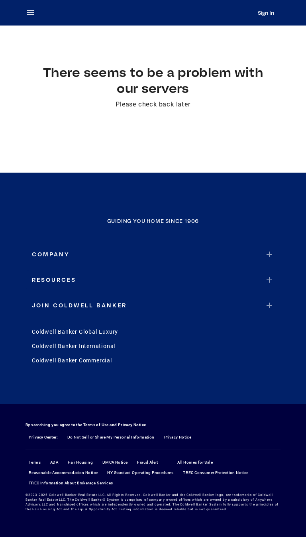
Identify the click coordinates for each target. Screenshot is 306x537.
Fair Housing (80, 462)
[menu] (33, 13)
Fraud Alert (147, 462)
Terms (35, 462)
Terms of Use (96, 424)
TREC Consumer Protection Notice (215, 472)
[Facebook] (122, 387)
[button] (153, 254)
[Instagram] (142, 387)
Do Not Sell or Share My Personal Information (111, 437)
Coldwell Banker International (74, 346)
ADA (54, 462)
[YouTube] (163, 387)
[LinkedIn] (184, 387)
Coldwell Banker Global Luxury (75, 331)
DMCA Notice (115, 462)
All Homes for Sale (195, 462)
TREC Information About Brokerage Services (71, 483)
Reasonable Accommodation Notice (63, 472)
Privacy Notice (132, 424)
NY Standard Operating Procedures (140, 472)
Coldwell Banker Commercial (72, 360)
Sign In (266, 13)
